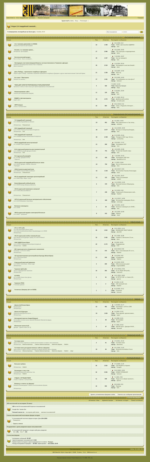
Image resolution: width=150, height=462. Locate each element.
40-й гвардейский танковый (23, 128)
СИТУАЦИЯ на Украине (123, 365)
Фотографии (119, 320)
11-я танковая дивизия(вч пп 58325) (25, 44)
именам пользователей (48, 412)
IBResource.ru (92, 452)
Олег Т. (22, 432)
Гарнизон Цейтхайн (20, 269)
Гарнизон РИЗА (19, 283)
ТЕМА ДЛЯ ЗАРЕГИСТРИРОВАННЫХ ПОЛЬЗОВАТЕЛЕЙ (32, 85)
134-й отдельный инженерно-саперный (27, 189)
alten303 (119, 232)
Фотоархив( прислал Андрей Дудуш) (26, 318)
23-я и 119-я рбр (19, 228)
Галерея (140, 18)
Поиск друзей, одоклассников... (125, 313)
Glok (118, 166)
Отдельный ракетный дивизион (24, 262)
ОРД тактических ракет (123, 264)
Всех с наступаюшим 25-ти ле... (125, 250)
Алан (118, 172)
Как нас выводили (121, 58)
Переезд (118, 386)
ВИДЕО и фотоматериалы (22, 98)
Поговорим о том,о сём (21, 370)
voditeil (119, 179)
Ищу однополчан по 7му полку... (125, 122)
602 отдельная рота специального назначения (29, 249)
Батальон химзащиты (21, 206)
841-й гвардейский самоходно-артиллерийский (29, 176)
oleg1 (118, 87)
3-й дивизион (120, 257)
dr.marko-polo (121, 100)
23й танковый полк (121, 284)
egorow (119, 279)
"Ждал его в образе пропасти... (125, 378)
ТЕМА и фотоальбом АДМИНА (125, 44)
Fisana (79, 452)
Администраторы (27, 344)
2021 (117, 92)
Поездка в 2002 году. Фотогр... (125, 137)
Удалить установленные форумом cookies (102, 394)
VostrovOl (119, 272)
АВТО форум (18, 105)
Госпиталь (119, 290)
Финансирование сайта (21, 91)
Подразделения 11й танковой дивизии (127, 114)
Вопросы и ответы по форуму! (24, 383)
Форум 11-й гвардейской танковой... (23, 26)
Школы (137, 299)
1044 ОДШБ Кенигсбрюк (22, 242)
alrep (118, 67)
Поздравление (120, 244)
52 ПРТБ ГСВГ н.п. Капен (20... (125, 277)
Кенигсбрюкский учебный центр (24, 183)
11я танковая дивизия (132, 37)
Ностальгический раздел (22, 57)
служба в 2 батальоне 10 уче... (125, 237)
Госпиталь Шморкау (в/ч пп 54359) (25, 289)
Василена (120, 344)
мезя (118, 239)
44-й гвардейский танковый (23, 134)
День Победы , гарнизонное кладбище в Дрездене (30, 71)
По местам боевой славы (123, 151)
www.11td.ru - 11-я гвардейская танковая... (21, 18)
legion (118, 315)
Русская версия (61, 457)
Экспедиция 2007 (121, 144)
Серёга (24, 245)
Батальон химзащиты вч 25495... (126, 206)
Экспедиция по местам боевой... (125, 65)
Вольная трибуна (20, 364)
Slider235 (119, 308)
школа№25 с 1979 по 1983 (124, 306)
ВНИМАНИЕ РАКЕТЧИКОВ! (124, 230)
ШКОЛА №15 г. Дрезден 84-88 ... (125, 326)
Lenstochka (120, 138)
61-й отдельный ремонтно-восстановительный (29, 149)
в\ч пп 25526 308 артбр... (123, 270)
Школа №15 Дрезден (21, 311)
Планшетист (26, 125)
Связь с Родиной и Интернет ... (125, 105)
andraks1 (119, 124)
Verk (118, 46)
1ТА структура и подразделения (125, 51)
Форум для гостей (134, 335)
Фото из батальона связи (123, 164)
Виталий (119, 328)
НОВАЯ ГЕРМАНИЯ (122, 372)
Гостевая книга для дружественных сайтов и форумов (31, 347)
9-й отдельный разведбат (22, 156)
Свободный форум (133, 358)
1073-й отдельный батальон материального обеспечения (32, 199)
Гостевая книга (19, 341)
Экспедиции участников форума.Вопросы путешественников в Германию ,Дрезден (41, 63)
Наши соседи (135, 222)
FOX (118, 245)
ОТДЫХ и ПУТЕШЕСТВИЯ (22, 378)
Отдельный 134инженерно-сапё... (126, 192)
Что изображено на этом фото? (125, 79)
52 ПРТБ (17, 275)
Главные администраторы (42, 344)
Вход (76, 20)
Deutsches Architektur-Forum (124, 349)
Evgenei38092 (121, 265)
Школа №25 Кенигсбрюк (22, 305)
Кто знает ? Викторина (21, 77)
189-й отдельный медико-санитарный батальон (29, 212)
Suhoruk (119, 81)
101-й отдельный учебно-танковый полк (27, 236)
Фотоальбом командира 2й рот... (125, 200)
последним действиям (32, 412)
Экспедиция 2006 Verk (122, 157)
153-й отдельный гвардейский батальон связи (29, 162)
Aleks (118, 53)
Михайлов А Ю (121, 159)
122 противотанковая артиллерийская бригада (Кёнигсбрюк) (33, 255)
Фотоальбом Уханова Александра (126, 170)
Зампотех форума (57, 344)
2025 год (118, 72)
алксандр (119, 202)
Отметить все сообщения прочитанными (129, 394)
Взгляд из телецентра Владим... (125, 129)
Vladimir (119, 194)
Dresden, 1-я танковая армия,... (24, 50)
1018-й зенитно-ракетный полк (24, 169)
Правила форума (43, 18)
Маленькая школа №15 (21, 325)
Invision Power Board (73, 457)
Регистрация (83, 20)
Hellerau (118, 213)
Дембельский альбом (122, 99)
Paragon (119, 367)
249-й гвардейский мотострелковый (25, 142)
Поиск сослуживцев (122, 177)
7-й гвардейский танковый (22, 120)
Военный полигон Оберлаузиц (125, 184)
